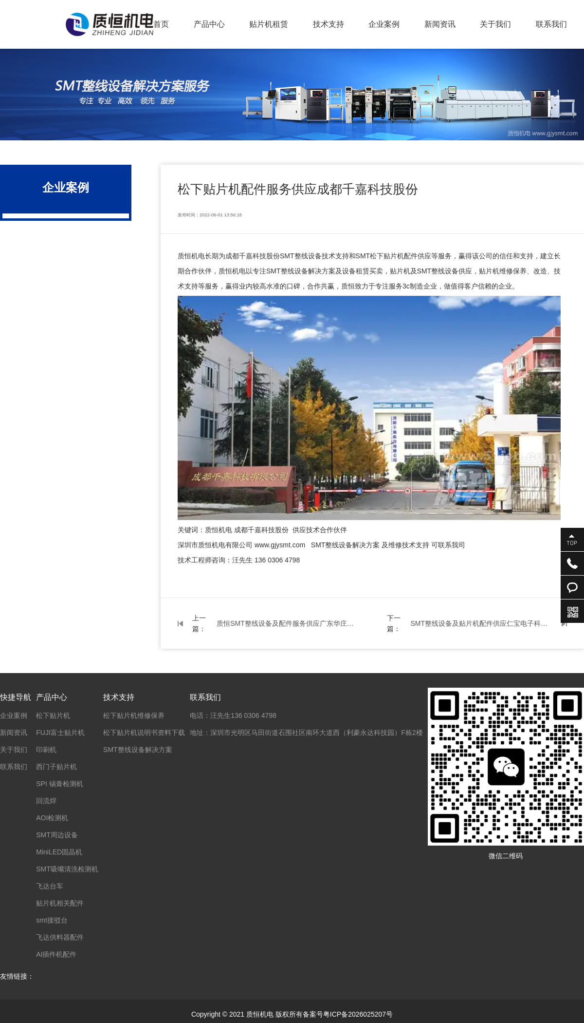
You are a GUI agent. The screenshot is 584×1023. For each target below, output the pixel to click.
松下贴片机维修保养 (133, 715)
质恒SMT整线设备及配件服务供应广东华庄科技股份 (287, 623)
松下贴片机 (53, 715)
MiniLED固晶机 (59, 852)
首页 (161, 24)
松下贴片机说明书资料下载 (144, 732)
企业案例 (384, 24)
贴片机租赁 (268, 24)
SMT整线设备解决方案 (137, 749)
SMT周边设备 (57, 835)
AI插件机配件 (56, 954)
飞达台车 (49, 886)
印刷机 (46, 749)
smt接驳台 (52, 920)
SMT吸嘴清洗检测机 (67, 869)
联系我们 (551, 24)
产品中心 (209, 24)
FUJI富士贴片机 (60, 732)
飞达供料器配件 (60, 937)
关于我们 (495, 24)
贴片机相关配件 (60, 903)
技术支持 (328, 24)
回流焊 (46, 801)
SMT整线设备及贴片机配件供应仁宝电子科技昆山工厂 (481, 623)
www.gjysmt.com (280, 545)
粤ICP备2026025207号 (358, 1014)
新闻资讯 (440, 24)
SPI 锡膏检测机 (59, 784)
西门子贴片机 (56, 767)
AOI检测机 (52, 818)
